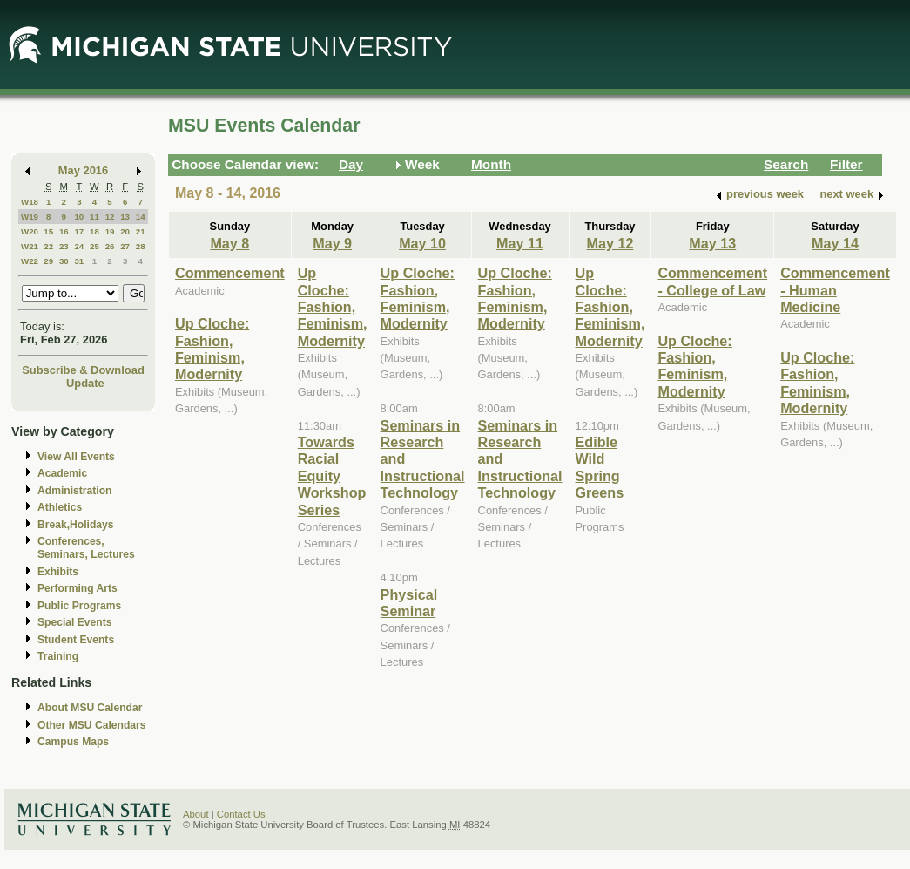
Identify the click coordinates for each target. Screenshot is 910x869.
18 (94, 231)
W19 (29, 216)
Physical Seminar (409, 603)
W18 (29, 202)
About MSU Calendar (89, 708)
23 (64, 246)
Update (85, 383)
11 (94, 216)
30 (64, 261)
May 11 (519, 243)
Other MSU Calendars (91, 725)
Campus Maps (73, 742)
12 (110, 216)
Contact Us (241, 814)
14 (140, 216)
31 (79, 261)
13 (125, 216)
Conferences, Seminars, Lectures (86, 547)
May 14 (835, 243)
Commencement (230, 273)
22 (48, 246)
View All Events (76, 457)
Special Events (74, 622)
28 (140, 246)
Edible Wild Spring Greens (600, 467)
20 (125, 231)
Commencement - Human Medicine (835, 290)
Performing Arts (77, 588)
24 (79, 246)
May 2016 (83, 170)
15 (48, 231)
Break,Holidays (75, 525)
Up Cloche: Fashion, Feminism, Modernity (212, 349)
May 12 (610, 243)
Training (57, 656)
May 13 (712, 243)
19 (110, 231)
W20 (29, 231)
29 (48, 261)
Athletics (59, 507)
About (196, 814)
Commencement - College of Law (712, 281)
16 (64, 231)
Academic (62, 473)
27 (125, 246)
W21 (29, 246)
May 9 (332, 243)
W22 (29, 261)
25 (94, 246)
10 (79, 216)
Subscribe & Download (83, 370)
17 (79, 231)
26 (110, 246)
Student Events (75, 640)
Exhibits (57, 572)
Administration (74, 491)
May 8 (229, 243)
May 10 (422, 243)
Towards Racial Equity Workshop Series (332, 476)
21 (140, 231)
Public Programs (79, 606)
